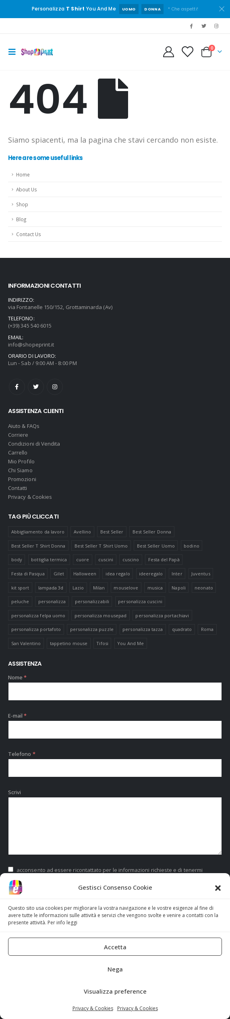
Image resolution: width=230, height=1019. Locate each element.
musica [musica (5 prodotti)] (155, 588)
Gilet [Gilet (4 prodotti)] (59, 574)
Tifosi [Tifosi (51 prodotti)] (102, 643)
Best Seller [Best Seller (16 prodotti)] (112, 532)
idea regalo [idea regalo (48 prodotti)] (118, 574)
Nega (115, 969)
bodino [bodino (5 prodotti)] (191, 546)
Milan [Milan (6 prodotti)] (99, 588)
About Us (26, 189)
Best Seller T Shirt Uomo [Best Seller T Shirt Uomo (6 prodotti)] (101, 546)
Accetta (115, 947)
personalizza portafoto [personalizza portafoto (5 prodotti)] (36, 629)
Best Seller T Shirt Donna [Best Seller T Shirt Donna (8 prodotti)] (38, 546)
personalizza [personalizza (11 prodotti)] (52, 601)
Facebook (17, 387)
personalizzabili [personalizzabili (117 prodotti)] (92, 601)
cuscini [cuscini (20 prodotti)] (105, 559)
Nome (17, 677)
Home (23, 174)
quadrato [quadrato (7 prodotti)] (182, 629)
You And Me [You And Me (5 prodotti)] (130, 643)
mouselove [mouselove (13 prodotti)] (126, 588)
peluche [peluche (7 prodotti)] (20, 601)
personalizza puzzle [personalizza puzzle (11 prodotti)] (92, 629)
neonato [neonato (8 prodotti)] (204, 588)
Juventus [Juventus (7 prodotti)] (200, 574)
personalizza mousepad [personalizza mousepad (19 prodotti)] (100, 615)
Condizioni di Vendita (34, 443)
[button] (218, 887)
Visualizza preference (115, 991)
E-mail (17, 715)
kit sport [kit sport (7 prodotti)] (20, 588)
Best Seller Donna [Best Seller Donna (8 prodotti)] (152, 532)
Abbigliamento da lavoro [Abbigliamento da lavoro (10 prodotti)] (38, 532)
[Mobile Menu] (14, 52)
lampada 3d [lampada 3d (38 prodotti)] (51, 588)
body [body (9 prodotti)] (16, 559)
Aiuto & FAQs (23, 426)
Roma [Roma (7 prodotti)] (207, 629)
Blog (21, 219)
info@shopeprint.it (31, 344)
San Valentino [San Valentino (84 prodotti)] (26, 643)
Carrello (18, 452)
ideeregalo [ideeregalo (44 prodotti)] (151, 574)
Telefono (21, 754)
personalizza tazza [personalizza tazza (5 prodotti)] (142, 629)
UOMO (128, 9)
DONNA (152, 9)
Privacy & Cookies (93, 1008)
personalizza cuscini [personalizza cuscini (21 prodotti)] (140, 601)
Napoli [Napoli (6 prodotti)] (178, 588)
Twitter (36, 387)
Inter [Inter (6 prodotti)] (177, 574)
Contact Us (28, 234)
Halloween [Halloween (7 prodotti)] (85, 574)
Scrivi (14, 792)
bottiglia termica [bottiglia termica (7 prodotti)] (49, 559)
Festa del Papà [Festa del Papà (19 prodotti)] (164, 559)
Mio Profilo (21, 461)
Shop (22, 204)
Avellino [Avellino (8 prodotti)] (82, 532)
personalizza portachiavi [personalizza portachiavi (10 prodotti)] (162, 615)
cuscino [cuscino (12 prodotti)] (130, 559)
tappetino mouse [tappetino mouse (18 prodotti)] (68, 643)
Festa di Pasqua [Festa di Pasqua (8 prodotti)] (28, 574)
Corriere (18, 434)
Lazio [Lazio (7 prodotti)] (78, 588)
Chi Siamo (20, 470)
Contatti (17, 488)
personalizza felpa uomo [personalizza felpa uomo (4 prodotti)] (38, 615)
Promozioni (22, 479)
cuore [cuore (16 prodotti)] (82, 559)
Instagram (55, 387)
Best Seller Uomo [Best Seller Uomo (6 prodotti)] (156, 546)
